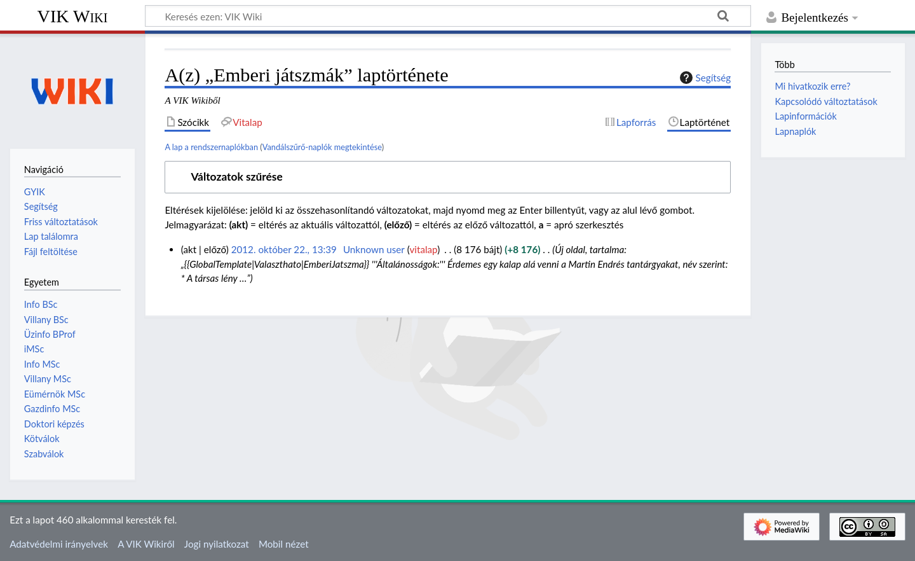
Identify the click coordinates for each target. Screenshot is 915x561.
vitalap (424, 249)
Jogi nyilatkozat (216, 544)
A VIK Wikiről (146, 544)
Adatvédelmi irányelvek (59, 544)
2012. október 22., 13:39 (284, 249)
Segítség (704, 77)
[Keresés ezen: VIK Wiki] (448, 16)
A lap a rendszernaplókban (211, 147)
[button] (447, 177)
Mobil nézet (284, 544)
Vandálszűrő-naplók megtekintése (322, 147)
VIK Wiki (72, 16)
